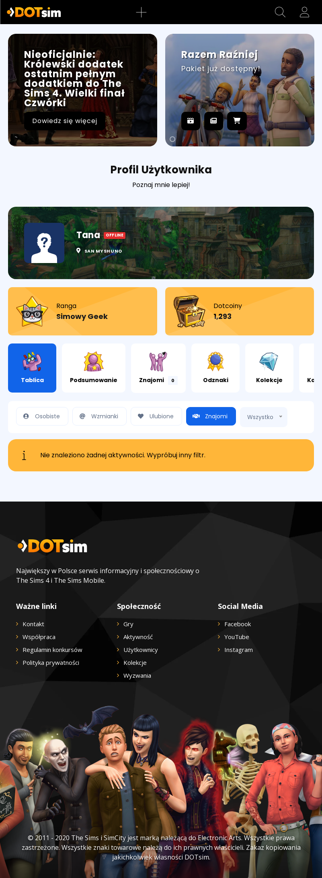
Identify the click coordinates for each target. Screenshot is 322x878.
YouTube (236, 637)
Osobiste (40, 416)
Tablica (32, 368)
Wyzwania (137, 675)
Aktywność (138, 637)
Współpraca (39, 637)
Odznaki (215, 368)
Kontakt (33, 624)
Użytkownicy (140, 650)
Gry (128, 624)
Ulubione (154, 416)
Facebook (237, 624)
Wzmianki (97, 416)
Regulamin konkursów (52, 650)
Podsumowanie (93, 368)
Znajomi (158, 368)
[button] (280, 12)
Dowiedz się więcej (64, 120)
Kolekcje (269, 368)
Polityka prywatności (51, 662)
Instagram (238, 650)
